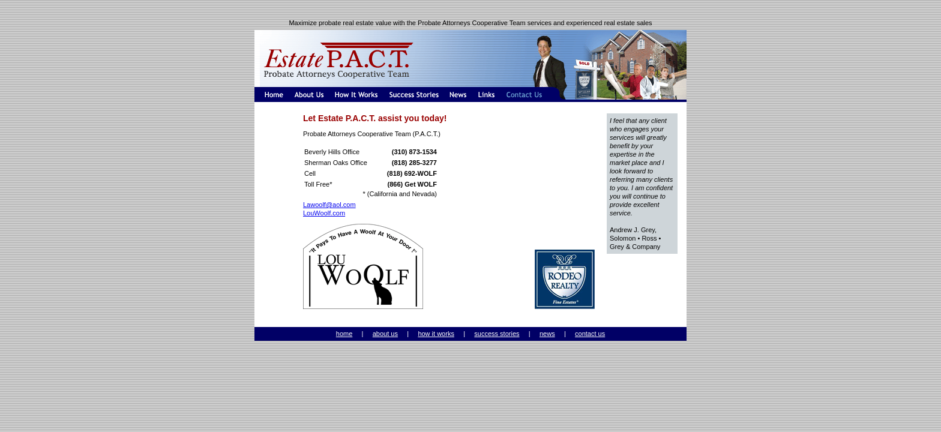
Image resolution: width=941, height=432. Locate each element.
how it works (436, 333)
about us (385, 333)
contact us (590, 333)
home (344, 333)
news (547, 333)
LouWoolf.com (324, 213)
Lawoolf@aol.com (329, 204)
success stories (496, 333)
